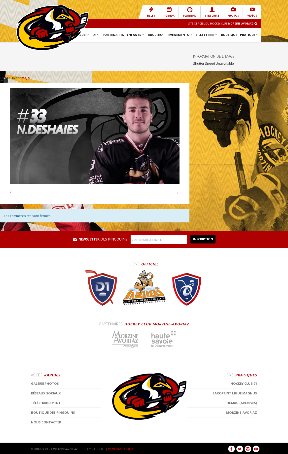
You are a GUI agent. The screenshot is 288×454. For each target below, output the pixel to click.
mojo (25, 78)
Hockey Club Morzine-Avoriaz (52, 27)
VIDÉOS (252, 12)
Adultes (156, 34)
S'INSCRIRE (212, 12)
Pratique (249, 34)
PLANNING (190, 12)
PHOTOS (233, 12)
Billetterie (206, 34)
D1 (96, 34)
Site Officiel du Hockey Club (220, 23)
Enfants (136, 34)
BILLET (150, 12)
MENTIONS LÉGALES (121, 449)
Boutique (229, 35)
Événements (180, 34)
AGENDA (169, 12)
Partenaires (113, 35)
